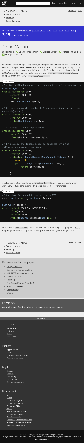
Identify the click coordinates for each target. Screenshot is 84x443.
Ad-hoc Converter (15, 285)
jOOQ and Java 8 (14, 266)
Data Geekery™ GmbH (41, 434)
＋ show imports (8, 81)
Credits (10, 292)
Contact (9, 352)
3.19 (55, 30)
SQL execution (13, 14)
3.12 (26, 35)
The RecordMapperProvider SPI (21, 282)
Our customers (12, 328)
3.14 (14, 35)
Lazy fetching (13, 289)
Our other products (14, 416)
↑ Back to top (42, 318)
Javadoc (9, 408)
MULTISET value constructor (20, 272)
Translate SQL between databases (19, 419)
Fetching (10, 17)
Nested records (14, 275)
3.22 (29, 30)
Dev (24, 30)
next (80, 10)
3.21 (42, 30)
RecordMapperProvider (41, 229)
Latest (36, 30)
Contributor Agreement (15, 381)
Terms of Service (13, 379)
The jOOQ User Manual (17, 11)
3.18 (61, 30)
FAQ (8, 394)
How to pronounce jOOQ (16, 424)
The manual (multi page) (15, 403)
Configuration (67, 229)
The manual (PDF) (13, 405)
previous (72, 10)
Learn (54, 3)
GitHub (9, 333)
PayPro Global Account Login (17, 354)
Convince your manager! (15, 413)
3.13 (20, 35)
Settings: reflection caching (19, 269)
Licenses (10, 370)
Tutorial (9, 397)
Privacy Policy (11, 376)
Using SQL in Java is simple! (16, 411)
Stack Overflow (12, 336)
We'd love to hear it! (53, 306)
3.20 (49, 30)
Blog (80, 3)
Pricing (67, 3)
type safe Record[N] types (27, 185)
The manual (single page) (16, 400)
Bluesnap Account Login (15, 357)
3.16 (72, 30)
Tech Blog (10, 330)
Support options (12, 349)
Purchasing (10, 373)
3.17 (67, 30)
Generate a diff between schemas (19, 422)
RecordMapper (13, 21)
